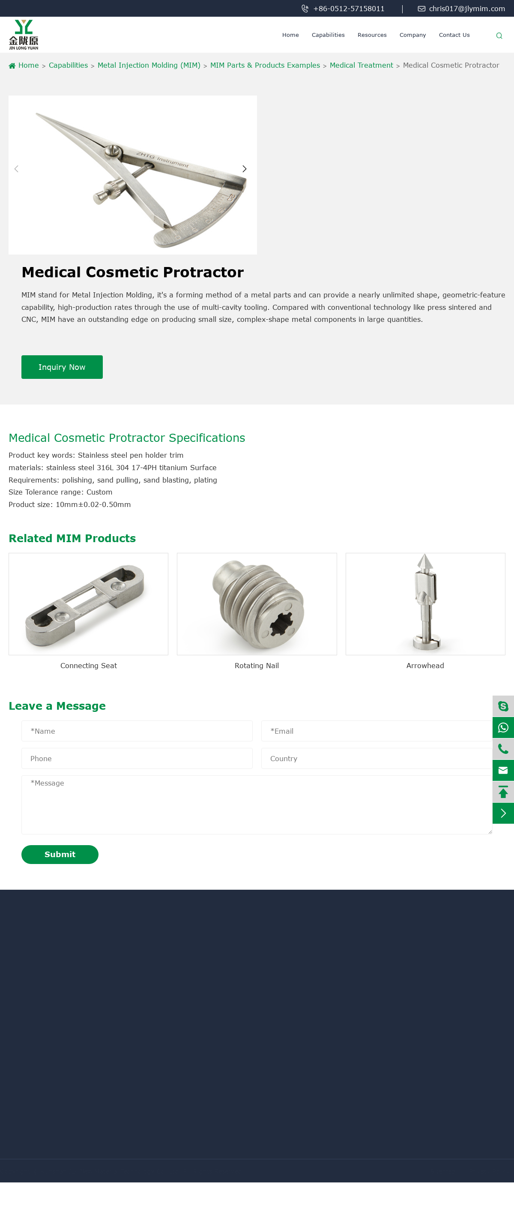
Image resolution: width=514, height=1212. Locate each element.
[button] (18, 174)
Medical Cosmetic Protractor (451, 65)
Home (290, 34)
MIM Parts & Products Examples (265, 65)
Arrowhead (425, 665)
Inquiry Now (62, 367)
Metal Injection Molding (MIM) (149, 65)
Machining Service (38, 977)
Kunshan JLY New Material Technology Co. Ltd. (114, 1171)
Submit (60, 854)
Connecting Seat (88, 665)
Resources (372, 34)
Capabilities (328, 34)
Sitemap (439, 1171)
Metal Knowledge (36, 992)
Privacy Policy (486, 1171)
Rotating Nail (257, 665)
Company (413, 34)
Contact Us (454, 34)
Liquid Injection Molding (47, 1022)
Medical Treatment (361, 65)
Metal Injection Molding (46, 1007)
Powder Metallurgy (38, 1037)
